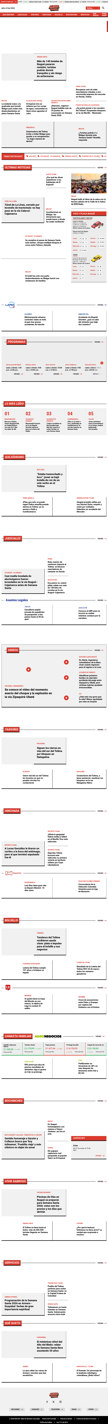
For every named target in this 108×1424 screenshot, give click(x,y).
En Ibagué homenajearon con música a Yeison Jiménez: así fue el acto (56, 1129)
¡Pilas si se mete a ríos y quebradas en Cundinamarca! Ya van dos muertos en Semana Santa (74, 425)
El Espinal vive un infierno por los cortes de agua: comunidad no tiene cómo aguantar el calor (36, 109)
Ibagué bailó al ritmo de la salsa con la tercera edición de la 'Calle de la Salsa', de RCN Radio (88, 201)
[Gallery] (54, 361)
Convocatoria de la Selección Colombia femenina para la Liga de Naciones (88, 888)
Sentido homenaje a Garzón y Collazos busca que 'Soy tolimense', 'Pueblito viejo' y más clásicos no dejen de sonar (23, 1143)
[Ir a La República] (8, 988)
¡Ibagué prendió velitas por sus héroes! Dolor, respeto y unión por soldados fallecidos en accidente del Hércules (89, 507)
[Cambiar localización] (93, 8)
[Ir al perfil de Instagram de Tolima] (60, 1402)
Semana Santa (71, 156)
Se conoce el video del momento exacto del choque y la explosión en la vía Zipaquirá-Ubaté (28, 693)
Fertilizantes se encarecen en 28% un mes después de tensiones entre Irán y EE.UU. (88, 1068)
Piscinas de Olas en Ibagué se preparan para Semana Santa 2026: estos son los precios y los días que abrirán (49, 1204)
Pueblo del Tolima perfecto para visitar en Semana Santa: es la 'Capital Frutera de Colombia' (57, 1291)
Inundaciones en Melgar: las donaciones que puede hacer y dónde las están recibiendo (55, 217)
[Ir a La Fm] (10, 305)
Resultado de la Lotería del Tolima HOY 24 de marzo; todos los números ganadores (88, 970)
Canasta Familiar (7, 2)
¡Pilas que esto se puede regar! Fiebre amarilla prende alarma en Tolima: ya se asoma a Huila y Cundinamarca (36, 507)
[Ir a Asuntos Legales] (17, 600)
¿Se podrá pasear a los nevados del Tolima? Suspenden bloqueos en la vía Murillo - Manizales (91, 110)
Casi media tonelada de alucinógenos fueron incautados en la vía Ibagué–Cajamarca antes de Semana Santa (21, 582)
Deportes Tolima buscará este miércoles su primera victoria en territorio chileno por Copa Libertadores (57, 859)
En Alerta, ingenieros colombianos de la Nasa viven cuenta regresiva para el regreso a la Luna (90, 663)
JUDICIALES (22, 15)
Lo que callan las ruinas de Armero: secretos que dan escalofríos (35, 1373)
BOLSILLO (59, 15)
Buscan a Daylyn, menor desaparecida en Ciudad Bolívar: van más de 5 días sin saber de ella (12, 425)
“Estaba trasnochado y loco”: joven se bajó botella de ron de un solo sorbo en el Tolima (49, 480)
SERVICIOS (85, 15)
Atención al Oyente (66, 1419)
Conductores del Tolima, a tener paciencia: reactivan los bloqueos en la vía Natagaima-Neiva (90, 779)
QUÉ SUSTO (95, 15)
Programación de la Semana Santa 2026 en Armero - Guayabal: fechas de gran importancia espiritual (21, 1305)
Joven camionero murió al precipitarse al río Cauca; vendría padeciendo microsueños (95, 425)
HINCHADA (46, 15)
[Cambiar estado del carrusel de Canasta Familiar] (16, 2)
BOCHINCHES (71, 15)
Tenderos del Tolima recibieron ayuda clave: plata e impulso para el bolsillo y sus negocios (49, 943)
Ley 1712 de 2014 (62, 1422)
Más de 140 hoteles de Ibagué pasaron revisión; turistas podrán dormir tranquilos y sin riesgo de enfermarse (50, 69)
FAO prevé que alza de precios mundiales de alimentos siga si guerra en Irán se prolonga (35, 1068)
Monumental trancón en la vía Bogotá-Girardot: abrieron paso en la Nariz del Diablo (33, 427)
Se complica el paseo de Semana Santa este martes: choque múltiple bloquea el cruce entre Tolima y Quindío (43, 242)
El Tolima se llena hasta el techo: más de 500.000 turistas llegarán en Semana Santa (35, 1231)
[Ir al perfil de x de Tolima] (54, 1402)
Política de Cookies (46, 1422)
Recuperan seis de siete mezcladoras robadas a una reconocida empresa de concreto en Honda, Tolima (90, 93)
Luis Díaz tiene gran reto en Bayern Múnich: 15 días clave (35, 887)
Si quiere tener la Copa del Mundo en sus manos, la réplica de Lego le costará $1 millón (35, 1004)
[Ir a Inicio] (54, 8)
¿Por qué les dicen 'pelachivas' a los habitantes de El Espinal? (54, 181)
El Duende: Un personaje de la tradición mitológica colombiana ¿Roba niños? (89, 1373)
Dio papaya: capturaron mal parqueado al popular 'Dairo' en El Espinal (57, 1154)
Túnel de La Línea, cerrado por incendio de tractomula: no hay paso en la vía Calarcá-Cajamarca (22, 209)
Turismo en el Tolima (90, 156)
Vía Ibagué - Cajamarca (50, 156)
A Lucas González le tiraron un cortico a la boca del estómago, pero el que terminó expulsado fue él (22, 853)
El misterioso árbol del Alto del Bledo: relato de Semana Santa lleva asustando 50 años (50, 1346)
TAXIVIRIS (35, 15)
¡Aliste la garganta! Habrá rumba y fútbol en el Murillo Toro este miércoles (58, 838)
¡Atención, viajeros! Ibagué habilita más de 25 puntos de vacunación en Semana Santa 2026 (61, 111)
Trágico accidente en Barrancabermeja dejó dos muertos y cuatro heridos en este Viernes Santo (54, 427)
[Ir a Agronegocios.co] (48, 1036)
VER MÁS (18, 374)
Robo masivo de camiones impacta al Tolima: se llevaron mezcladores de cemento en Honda (57, 567)
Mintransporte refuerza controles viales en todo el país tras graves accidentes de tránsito (35, 321)
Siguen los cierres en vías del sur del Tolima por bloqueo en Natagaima (49, 752)
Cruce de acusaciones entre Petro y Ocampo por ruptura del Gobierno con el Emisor (89, 1003)
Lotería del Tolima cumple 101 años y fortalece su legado (34, 970)
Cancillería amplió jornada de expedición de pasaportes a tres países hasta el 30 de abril (34, 614)
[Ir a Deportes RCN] (13, 873)
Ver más (102, 168)
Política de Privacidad (49, 1419)
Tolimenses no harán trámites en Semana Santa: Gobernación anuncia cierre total (57, 1311)
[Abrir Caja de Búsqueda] (103, 8)
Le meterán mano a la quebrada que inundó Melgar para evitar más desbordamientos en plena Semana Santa (12, 109)
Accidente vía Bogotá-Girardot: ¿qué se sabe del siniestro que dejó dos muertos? (88, 321)
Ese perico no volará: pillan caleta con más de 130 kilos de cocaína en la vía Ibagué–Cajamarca (57, 588)
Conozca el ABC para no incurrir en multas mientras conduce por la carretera (89, 614)
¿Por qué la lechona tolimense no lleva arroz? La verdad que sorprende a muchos (89, 1231)
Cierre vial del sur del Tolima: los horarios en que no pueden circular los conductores (36, 779)
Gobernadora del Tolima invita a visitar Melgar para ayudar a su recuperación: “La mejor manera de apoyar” (38, 136)
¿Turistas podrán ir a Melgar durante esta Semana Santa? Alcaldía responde (89, 136)
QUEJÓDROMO (8, 15)
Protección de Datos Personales (86, 1419)
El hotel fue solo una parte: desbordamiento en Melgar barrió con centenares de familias (42, 278)
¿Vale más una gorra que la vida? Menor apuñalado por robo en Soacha (90, 699)
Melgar (32, 156)
